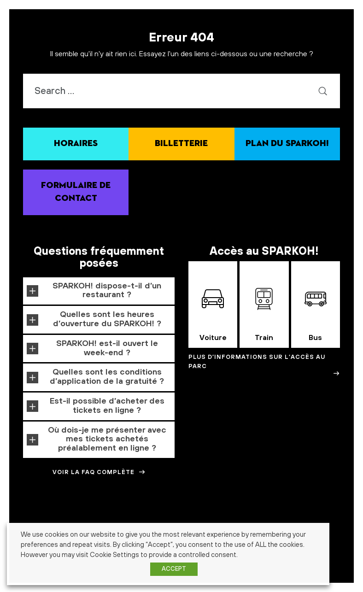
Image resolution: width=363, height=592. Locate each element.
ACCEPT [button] (174, 569)
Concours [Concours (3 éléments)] (284, 516)
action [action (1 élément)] (54, 517)
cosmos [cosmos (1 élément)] (313, 517)
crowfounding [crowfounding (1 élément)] (337, 517)
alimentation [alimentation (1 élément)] (105, 517)
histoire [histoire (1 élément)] (340, 535)
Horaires (76, 143)
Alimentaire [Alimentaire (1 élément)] (76, 517)
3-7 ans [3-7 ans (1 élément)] (17, 517)
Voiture (213, 315)
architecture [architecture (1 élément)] (162, 517)
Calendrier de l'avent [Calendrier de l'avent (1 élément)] (220, 517)
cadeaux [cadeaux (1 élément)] (187, 517)
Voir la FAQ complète (99, 472)
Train (264, 315)
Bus (315, 315)
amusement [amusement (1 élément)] (134, 517)
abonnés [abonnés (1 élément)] (36, 517)
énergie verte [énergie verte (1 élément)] (330, 566)
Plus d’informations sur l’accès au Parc (264, 365)
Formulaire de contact (76, 192)
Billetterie (181, 143)
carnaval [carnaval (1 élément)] (253, 517)
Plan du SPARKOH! (287, 143)
